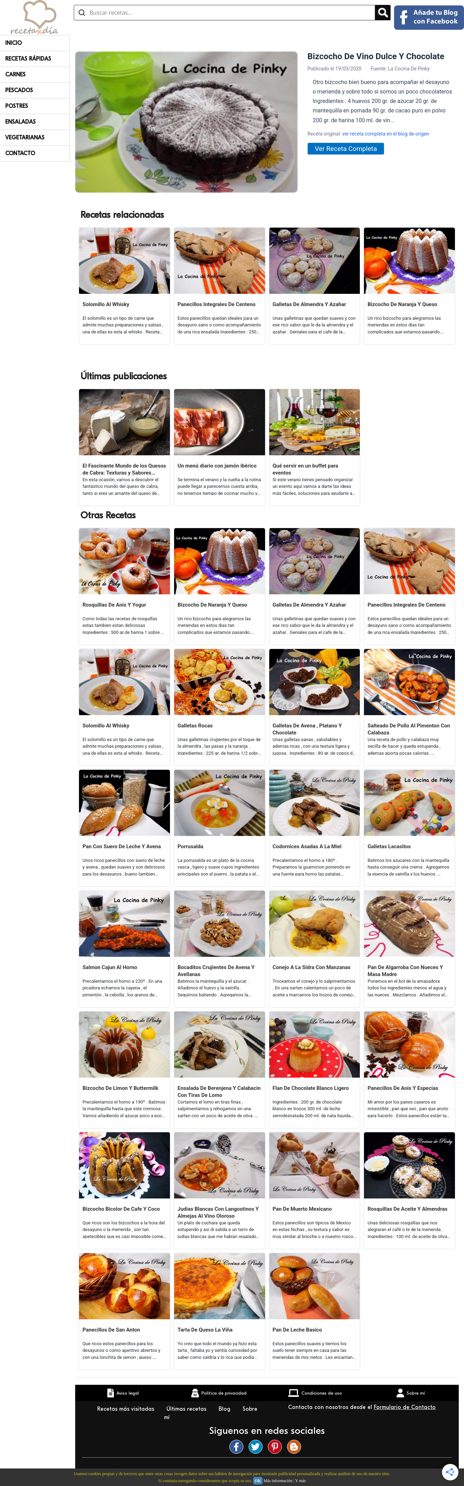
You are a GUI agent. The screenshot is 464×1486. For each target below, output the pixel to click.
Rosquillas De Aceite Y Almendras (407, 1209)
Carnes (15, 74)
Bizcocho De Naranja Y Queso (402, 304)
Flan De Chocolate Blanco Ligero (311, 1088)
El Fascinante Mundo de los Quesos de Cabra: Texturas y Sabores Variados (124, 469)
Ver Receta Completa (346, 149)
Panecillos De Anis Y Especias (402, 1088)
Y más (300, 1480)
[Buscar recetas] (224, 12)
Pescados (19, 90)
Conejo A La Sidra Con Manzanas (312, 967)
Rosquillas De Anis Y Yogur (114, 605)
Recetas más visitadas (126, 1409)
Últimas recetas (187, 1409)
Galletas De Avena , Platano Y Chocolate (307, 729)
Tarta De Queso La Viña (205, 1330)
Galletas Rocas (195, 726)
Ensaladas (20, 122)
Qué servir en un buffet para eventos (305, 469)
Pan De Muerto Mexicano (302, 1209)
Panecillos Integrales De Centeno (217, 304)
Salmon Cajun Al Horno (110, 967)
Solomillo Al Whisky (106, 304)
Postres (16, 106)
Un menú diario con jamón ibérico (217, 466)
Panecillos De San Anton (111, 1330)
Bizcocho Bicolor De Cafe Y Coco (121, 1209)
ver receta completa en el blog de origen (385, 134)
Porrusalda (191, 846)
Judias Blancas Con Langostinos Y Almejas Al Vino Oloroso (218, 1212)
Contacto (20, 153)
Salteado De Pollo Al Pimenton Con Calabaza (408, 729)
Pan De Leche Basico (297, 1330)
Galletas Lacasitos (389, 846)
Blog (225, 1409)
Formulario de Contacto (405, 1407)
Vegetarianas (24, 137)
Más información (278, 1480)
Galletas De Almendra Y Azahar (309, 304)
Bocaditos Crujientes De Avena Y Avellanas (216, 970)
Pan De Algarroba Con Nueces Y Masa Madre (405, 970)
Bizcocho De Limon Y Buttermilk (120, 1088)
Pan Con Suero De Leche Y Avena (122, 846)
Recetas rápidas (28, 59)
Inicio (13, 43)
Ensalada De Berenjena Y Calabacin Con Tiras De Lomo (219, 1091)
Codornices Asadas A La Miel (307, 846)
